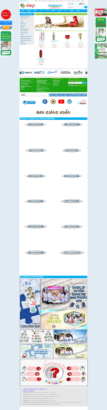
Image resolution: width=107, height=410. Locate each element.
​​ (71, 148)
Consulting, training (50, 0)
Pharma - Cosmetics (24, 17)
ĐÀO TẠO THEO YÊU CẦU (42, 87)
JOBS (38, 85)
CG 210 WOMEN (41, 41)
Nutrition (22, 42)
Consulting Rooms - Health (43, 83)
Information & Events (59, 0)
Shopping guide (56, 80)
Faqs (66, 0)
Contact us (73, 0)
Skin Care (22, 21)
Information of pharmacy (27, 82)
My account (55, 85)
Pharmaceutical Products (25, 16)
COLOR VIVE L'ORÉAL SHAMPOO (41, 59)
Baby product (23, 25)
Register (69, 4)
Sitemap (78, 0)
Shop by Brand (23, 43)
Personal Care (23, 23)
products (83, 3)
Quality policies (24, 85)
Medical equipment (24, 30)
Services (44, 0)
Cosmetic (22, 27)
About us (39, 0)
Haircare (22, 19)
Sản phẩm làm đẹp (24, 32)
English (82, 0)
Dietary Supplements (24, 28)
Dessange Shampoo (54, 41)
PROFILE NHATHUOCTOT (26, 80)
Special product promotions (25, 40)
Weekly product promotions (25, 38)
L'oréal (67, 41)
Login (73, 4)
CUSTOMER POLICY (25, 83)
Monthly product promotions (25, 36)
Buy (41, 46)
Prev (20, 73)
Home (36, 0)
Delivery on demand (41, 91)
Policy (69, 0)
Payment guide (56, 82)
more (83, 10)
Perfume (22, 34)
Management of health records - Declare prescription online (42, 81)
